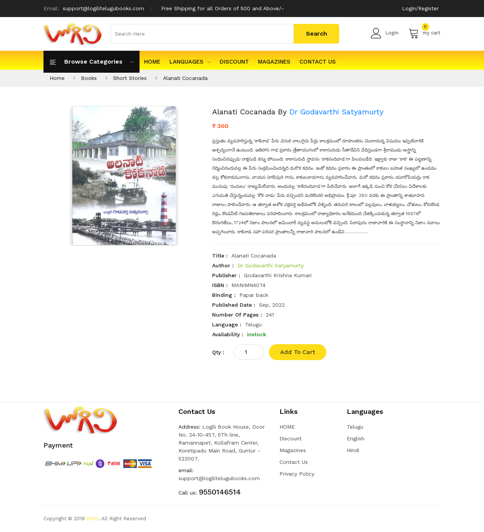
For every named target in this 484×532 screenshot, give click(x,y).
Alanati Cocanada (185, 78)
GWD (92, 518)
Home (57, 78)
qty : (218, 352)
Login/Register (420, 8)
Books (89, 78)
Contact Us (317, 61)
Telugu (355, 427)
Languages (190, 61)
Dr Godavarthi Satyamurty (336, 111)
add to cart (297, 352)
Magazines (274, 61)
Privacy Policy (296, 474)
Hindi (353, 450)
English (356, 438)
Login (385, 33)
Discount (234, 61)
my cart (424, 33)
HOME (152, 61)
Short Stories (130, 78)
